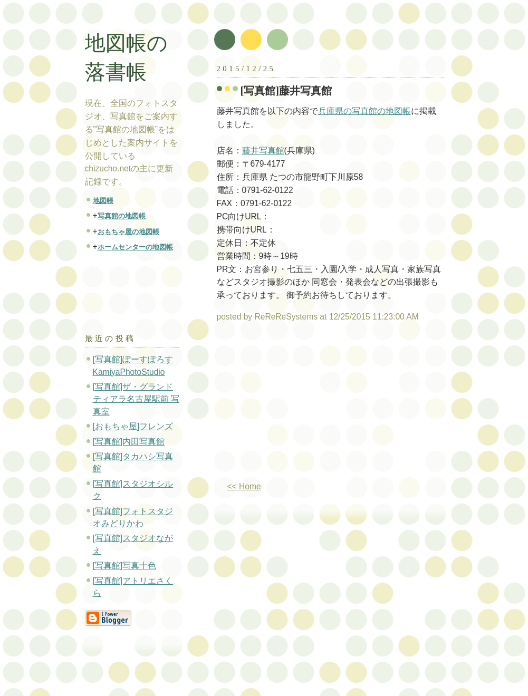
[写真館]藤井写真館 (286, 90)
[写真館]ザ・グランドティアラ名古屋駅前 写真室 (136, 399)
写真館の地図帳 (122, 216)
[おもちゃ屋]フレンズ (133, 426)
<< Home (244, 486)
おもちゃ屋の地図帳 (128, 232)
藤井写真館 (263, 150)
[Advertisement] (305, 406)
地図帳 (103, 201)
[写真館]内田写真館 (129, 441)
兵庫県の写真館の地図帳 (364, 111)
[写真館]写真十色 (125, 565)
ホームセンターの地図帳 (135, 247)
